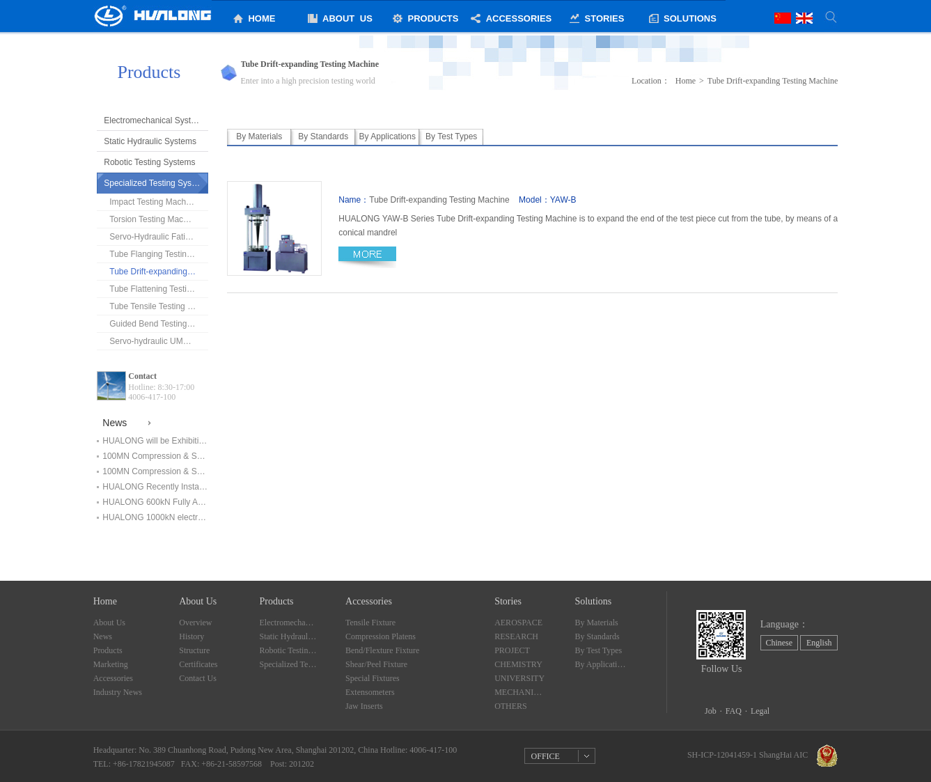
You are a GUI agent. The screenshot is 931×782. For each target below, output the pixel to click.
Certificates (198, 664)
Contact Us (198, 678)
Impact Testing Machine (153, 202)
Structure (194, 650)
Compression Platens (380, 636)
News (102, 636)
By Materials (596, 622)
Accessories (113, 678)
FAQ (734, 711)
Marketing (110, 664)
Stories (508, 601)
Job (711, 711)
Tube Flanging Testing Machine (158, 254)
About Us (109, 622)
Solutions (592, 601)
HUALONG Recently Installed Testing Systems (155, 487)
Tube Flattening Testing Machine (158, 289)
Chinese (778, 643)
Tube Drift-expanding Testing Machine (158, 271)
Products (108, 650)
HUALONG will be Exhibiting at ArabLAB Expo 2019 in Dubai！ (155, 441)
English (819, 643)
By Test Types (598, 650)
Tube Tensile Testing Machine (158, 306)
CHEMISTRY (518, 664)
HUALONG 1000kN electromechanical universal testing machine (155, 517)
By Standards (596, 636)
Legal (760, 711)
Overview (195, 622)
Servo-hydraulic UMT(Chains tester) (158, 341)
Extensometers (370, 692)
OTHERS (510, 706)
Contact (142, 376)
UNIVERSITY (519, 678)
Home (685, 81)
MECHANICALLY (520, 692)
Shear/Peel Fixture (376, 664)
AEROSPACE (518, 622)
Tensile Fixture (370, 622)
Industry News (117, 692)
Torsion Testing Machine (154, 219)
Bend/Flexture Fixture (382, 650)
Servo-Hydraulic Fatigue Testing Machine (158, 237)
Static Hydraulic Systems (150, 141)
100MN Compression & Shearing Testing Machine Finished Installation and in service (155, 456)
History (191, 636)
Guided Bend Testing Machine (158, 324)
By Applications (600, 664)
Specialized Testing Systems (156, 183)
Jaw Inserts (364, 706)
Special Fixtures (372, 678)
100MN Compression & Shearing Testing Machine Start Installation (155, 471)
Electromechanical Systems (155, 120)
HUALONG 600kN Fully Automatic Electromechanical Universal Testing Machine (155, 502)
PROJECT (512, 650)
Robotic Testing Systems (149, 162)
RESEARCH (516, 636)
